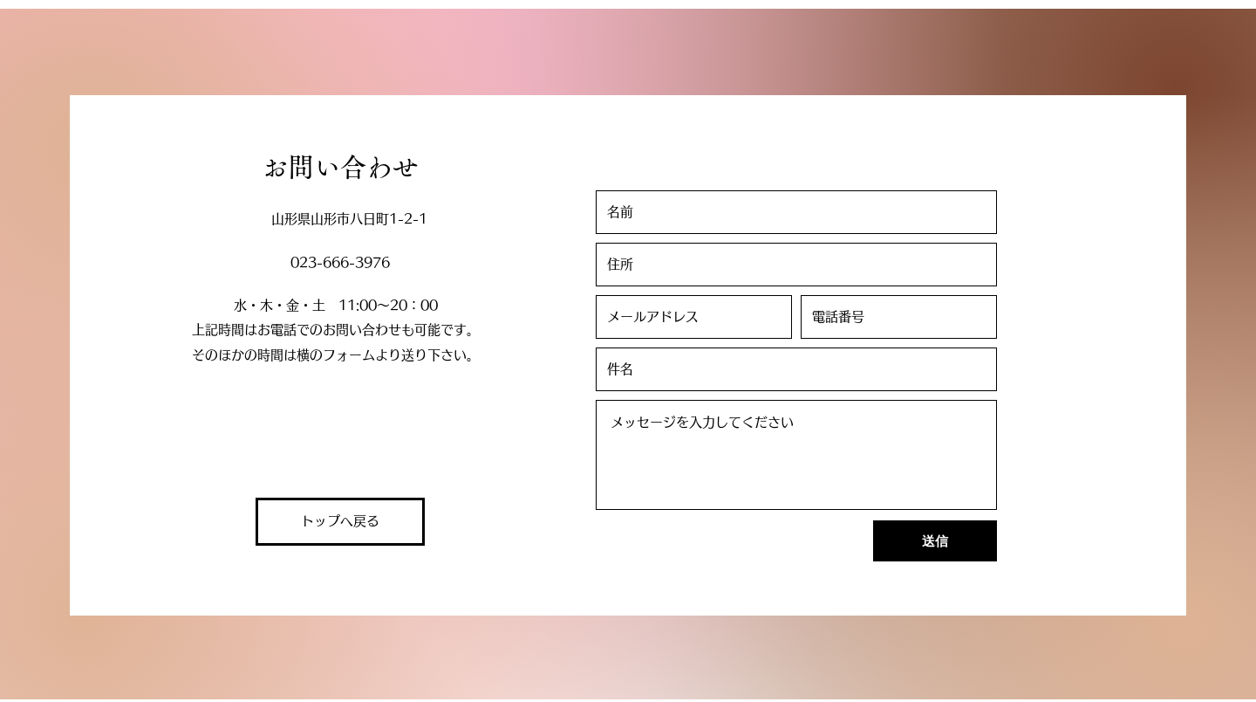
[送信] (935, 540)
